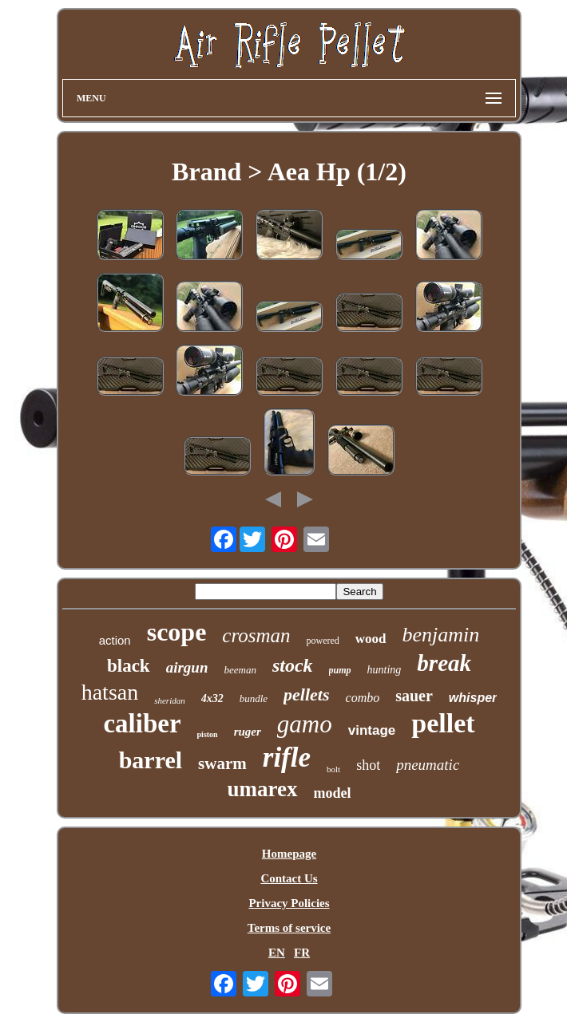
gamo (304, 724)
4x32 (212, 698)
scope (177, 631)
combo (363, 697)
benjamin (441, 634)
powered (323, 640)
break (444, 663)
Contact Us (288, 878)
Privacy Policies (288, 903)
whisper (473, 697)
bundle (254, 698)
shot (368, 765)
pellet (442, 723)
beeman (240, 670)
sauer (414, 695)
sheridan (169, 700)
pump (340, 670)
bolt (333, 769)
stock (292, 665)
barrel (150, 760)
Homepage (289, 853)
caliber (141, 723)
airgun (187, 667)
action (115, 640)
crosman (256, 635)
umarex (263, 789)
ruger (247, 731)
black (128, 666)
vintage (372, 730)
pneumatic (427, 764)
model (332, 793)
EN (276, 952)
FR (302, 952)
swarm (222, 763)
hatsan (110, 692)
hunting (384, 670)
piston (207, 734)
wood (371, 638)
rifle (287, 757)
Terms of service (289, 927)
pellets (306, 694)
